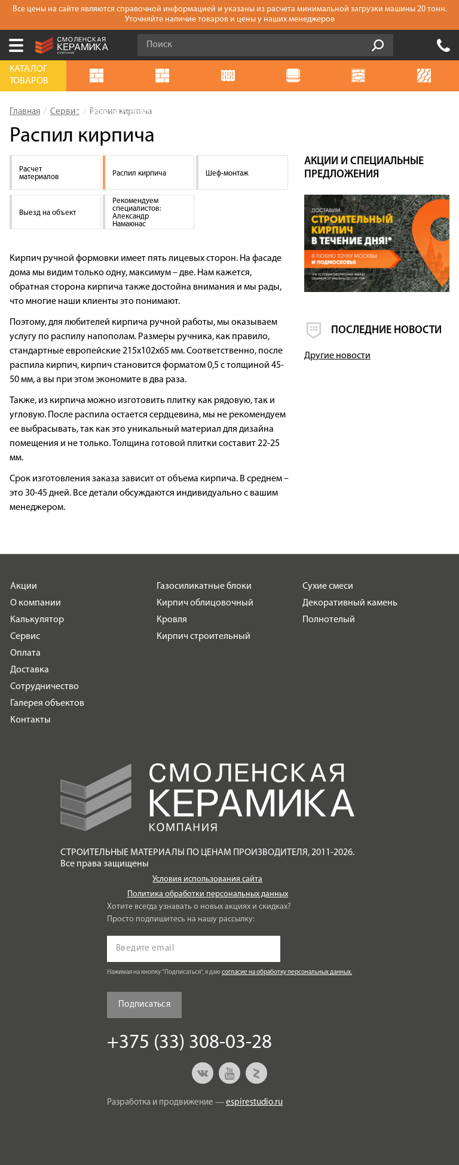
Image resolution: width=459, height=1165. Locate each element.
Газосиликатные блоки (204, 586)
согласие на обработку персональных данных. (287, 972)
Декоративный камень (349, 603)
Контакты (30, 720)
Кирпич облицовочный (205, 603)
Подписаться (144, 1004)
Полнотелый (328, 620)
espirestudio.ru (254, 1102)
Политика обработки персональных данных (207, 894)
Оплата (25, 653)
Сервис (25, 636)
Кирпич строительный (203, 636)
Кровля (172, 620)
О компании (35, 603)
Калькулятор (37, 620)
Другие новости (337, 356)
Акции (23, 586)
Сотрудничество (44, 686)
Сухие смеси (327, 586)
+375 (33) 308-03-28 (443, 45)
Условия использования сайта (207, 879)
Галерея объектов (47, 703)
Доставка (29, 670)
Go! (378, 45)
